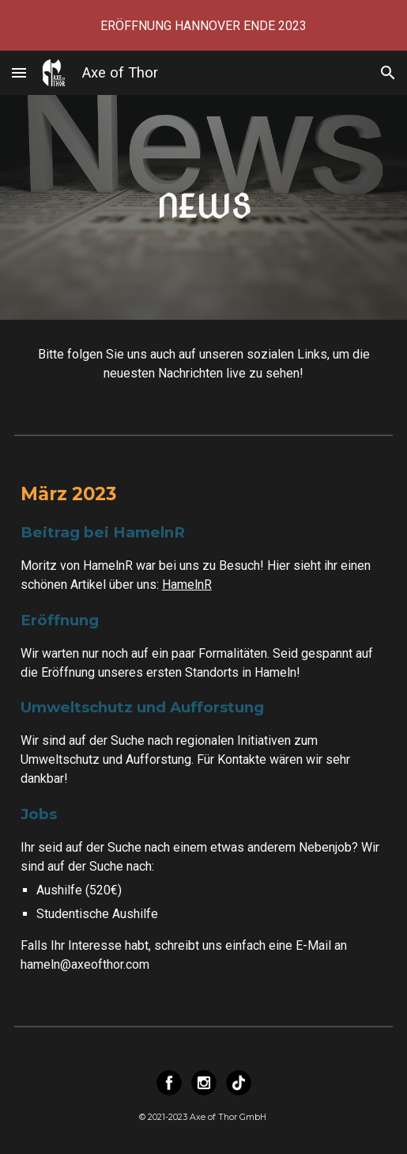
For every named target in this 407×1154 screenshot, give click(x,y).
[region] (203, 25)
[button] (19, 72)
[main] (204, 207)
